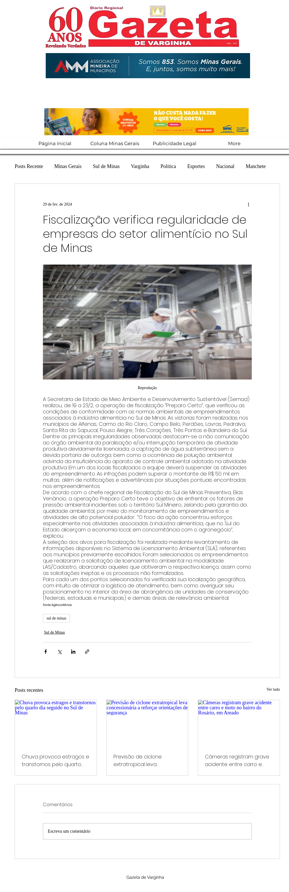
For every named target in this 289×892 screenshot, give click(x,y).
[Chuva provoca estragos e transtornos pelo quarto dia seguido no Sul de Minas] (56, 723)
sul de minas (56, 618)
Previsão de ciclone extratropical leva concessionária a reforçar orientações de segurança (146, 760)
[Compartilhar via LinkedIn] (73, 651)
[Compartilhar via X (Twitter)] (59, 651)
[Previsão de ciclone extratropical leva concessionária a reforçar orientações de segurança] (147, 723)
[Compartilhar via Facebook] (45, 651)
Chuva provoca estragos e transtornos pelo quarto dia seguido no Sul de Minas (55, 760)
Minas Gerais (68, 166)
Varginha (140, 166)
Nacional (225, 166)
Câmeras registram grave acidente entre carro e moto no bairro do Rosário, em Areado (238, 760)
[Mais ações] (248, 204)
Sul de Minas (106, 166)
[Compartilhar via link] (87, 651)
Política (168, 166)
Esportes (196, 166)
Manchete (256, 166)
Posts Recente (29, 166)
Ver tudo (273, 689)
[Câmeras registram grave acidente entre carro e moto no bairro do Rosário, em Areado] (239, 723)
